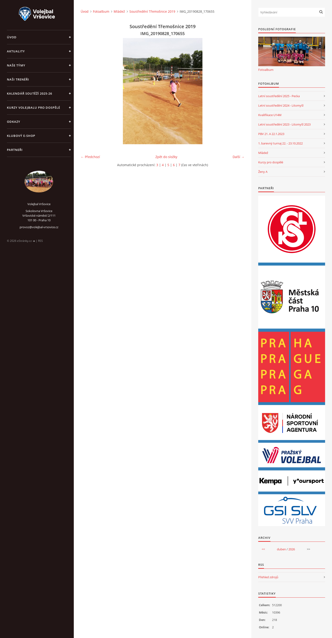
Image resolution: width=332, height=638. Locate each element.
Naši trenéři (18, 79)
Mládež (119, 11)
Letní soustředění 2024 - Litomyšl (280, 105)
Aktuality (16, 51)
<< (263, 549)
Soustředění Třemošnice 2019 (152, 11)
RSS (40, 241)
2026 (291, 549)
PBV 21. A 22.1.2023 (271, 134)
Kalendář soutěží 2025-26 (29, 93)
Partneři (15, 150)
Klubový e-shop (21, 136)
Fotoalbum (101, 11)
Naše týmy (16, 65)
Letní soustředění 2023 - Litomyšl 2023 (284, 124)
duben (281, 549)
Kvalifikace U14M (270, 115)
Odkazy (13, 122)
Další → (238, 157)
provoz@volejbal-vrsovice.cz (39, 227)
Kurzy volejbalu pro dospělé (33, 107)
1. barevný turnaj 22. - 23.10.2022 (280, 143)
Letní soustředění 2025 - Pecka (279, 96)
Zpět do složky (166, 157)
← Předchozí (90, 157)
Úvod (12, 37)
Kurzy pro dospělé (270, 162)
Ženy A (262, 172)
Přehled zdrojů (268, 577)
